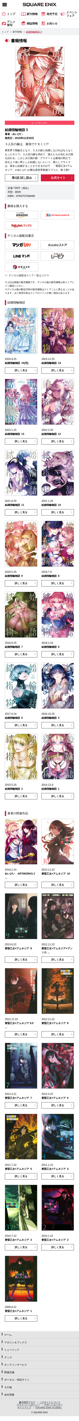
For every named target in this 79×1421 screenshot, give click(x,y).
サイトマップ (24, 1407)
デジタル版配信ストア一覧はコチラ (29, 275)
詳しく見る (21, 370)
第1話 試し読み (22, 177)
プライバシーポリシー (28, 1405)
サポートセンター (53, 1405)
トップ (5, 32)
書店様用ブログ (27, 1402)
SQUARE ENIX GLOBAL (48, 1407)
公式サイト (58, 177)
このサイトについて (49, 1402)
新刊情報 (17, 32)
